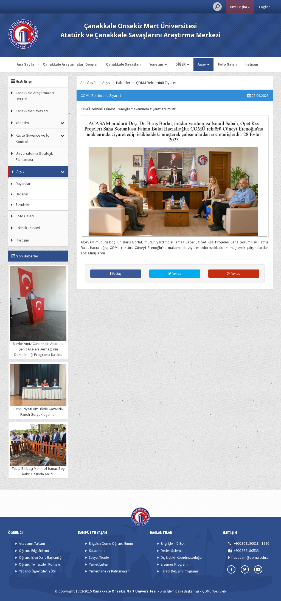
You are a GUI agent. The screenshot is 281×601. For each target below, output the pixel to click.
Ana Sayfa (25, 64)
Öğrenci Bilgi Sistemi (34, 550)
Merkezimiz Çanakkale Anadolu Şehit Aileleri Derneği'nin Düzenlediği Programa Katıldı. (38, 311)
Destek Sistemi (171, 550)
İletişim (251, 64)
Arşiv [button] (203, 64)
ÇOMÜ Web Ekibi (214, 591)
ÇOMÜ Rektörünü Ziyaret (156, 82)
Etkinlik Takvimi (28, 227)
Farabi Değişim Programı (179, 571)
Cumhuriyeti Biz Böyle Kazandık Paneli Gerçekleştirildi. (38, 390)
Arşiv (20, 171)
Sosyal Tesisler (99, 557)
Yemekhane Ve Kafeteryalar (109, 571)
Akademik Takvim (32, 543)
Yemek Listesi (98, 564)
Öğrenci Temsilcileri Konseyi (39, 564)
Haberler (22, 194)
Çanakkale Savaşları (123, 64)
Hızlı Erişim (240, 6)
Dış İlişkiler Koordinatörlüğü (181, 557)
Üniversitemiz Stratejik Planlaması (34, 156)
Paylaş (115, 273)
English (265, 6)
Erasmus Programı (175, 564)
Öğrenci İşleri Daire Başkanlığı (40, 557)
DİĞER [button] (182, 64)
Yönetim (22, 122)
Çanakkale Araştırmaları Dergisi (70, 64)
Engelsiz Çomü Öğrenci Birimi (111, 543)
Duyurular (23, 183)
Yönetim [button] (158, 64)
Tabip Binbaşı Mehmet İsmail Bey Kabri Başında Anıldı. (38, 450)
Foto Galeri (227, 64)
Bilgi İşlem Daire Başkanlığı (179, 591)
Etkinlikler (23, 204)
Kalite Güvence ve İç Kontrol (32, 138)
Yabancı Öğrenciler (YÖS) (37, 571)
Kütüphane (97, 550)
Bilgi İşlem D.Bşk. (173, 543)
